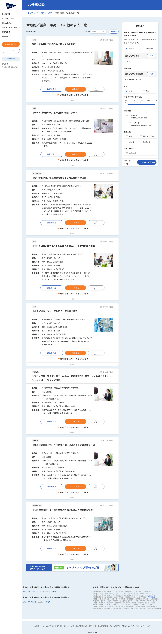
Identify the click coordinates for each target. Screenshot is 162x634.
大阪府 (49, 13)
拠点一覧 (5, 36)
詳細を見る (51, 89)
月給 (146, 91)
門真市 (109, 605)
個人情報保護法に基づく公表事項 (109, 626)
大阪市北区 (151, 597)
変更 (151, 56)
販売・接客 (31, 592)
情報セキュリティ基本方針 (130, 626)
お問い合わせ (10, 59)
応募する (75, 89)
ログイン (11, 50)
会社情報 (5, 64)
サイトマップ (145, 626)
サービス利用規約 (48, 626)
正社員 (130, 142)
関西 (42, 13)
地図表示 (114, 31)
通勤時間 (148, 48)
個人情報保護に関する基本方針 (86, 626)
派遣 (129, 136)
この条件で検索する (147, 162)
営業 (24, 592)
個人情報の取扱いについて (65, 626)
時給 (129, 91)
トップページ (33, 13)
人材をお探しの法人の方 (10, 67)
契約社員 (145, 142)
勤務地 (130, 48)
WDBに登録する (11, 44)
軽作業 (54, 592)
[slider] (126, 104)
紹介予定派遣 (147, 136)
